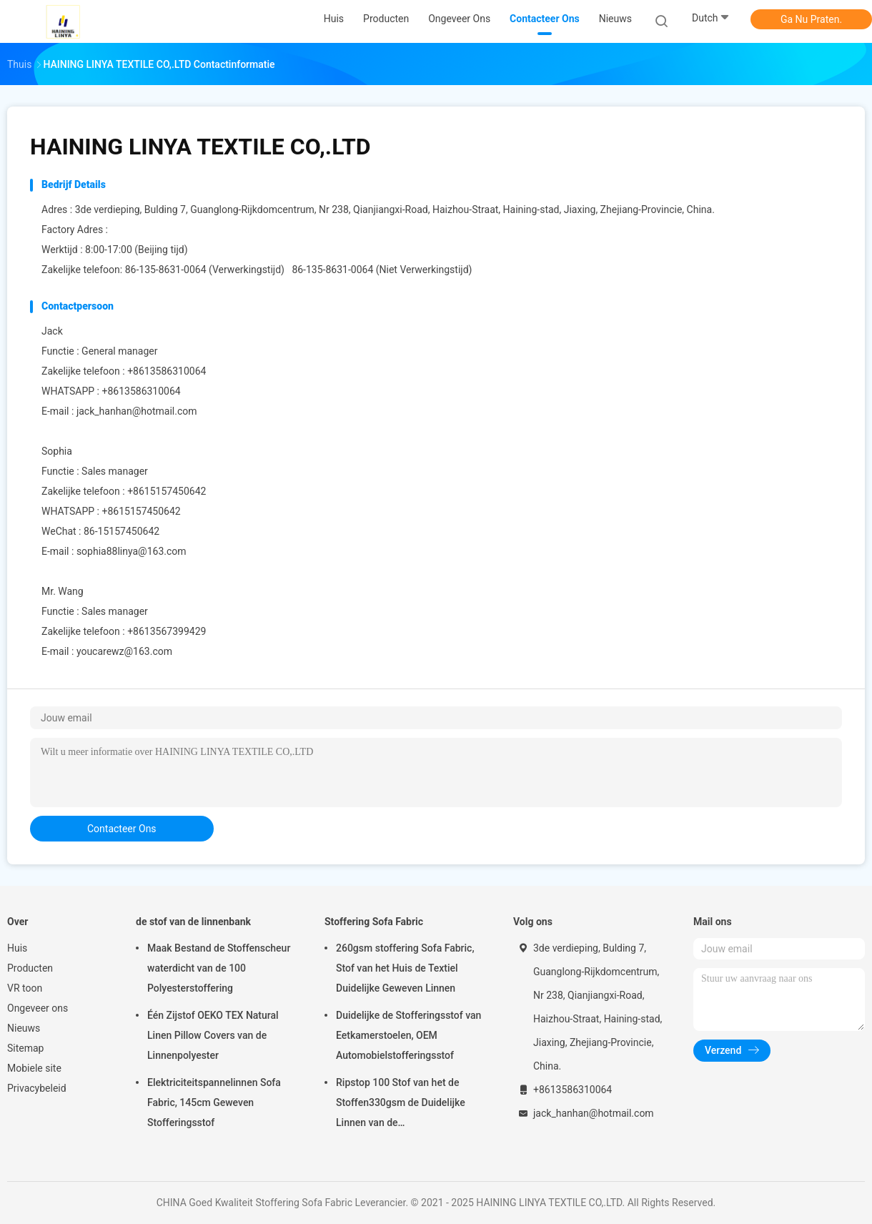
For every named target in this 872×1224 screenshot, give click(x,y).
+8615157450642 (140, 511)
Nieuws (23, 1028)
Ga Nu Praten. (811, 19)
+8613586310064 (140, 391)
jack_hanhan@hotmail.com (136, 411)
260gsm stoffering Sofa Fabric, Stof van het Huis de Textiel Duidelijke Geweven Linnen (405, 968)
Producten (30, 968)
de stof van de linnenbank (193, 921)
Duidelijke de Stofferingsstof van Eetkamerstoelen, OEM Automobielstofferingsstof (408, 1035)
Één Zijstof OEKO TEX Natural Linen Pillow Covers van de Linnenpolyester (213, 1035)
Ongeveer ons (37, 1008)
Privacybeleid (36, 1088)
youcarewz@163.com (124, 651)
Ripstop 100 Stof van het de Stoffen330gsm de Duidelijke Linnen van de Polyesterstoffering (400, 1104)
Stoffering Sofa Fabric (373, 921)
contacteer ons (122, 828)
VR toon (24, 988)
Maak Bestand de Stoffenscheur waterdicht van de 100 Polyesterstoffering (218, 968)
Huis (17, 948)
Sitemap (25, 1048)
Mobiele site (34, 1068)
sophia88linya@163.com (131, 551)
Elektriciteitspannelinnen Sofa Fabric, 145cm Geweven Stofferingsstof (214, 1102)
